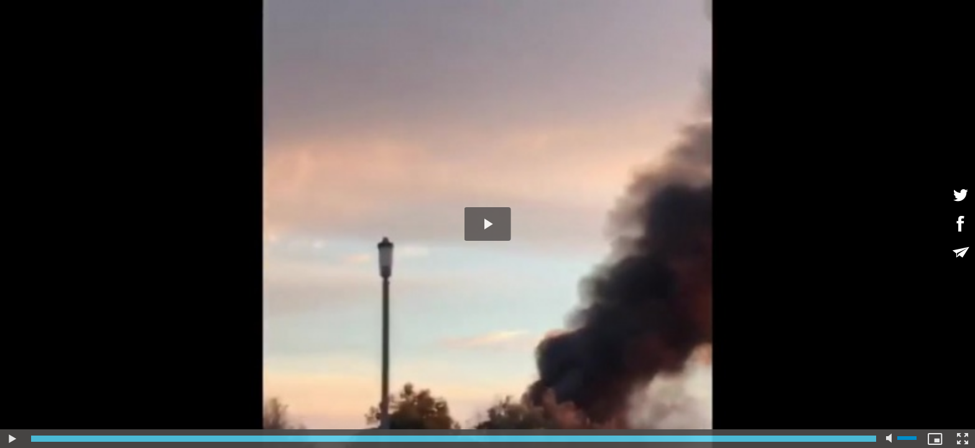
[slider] (453, 439)
